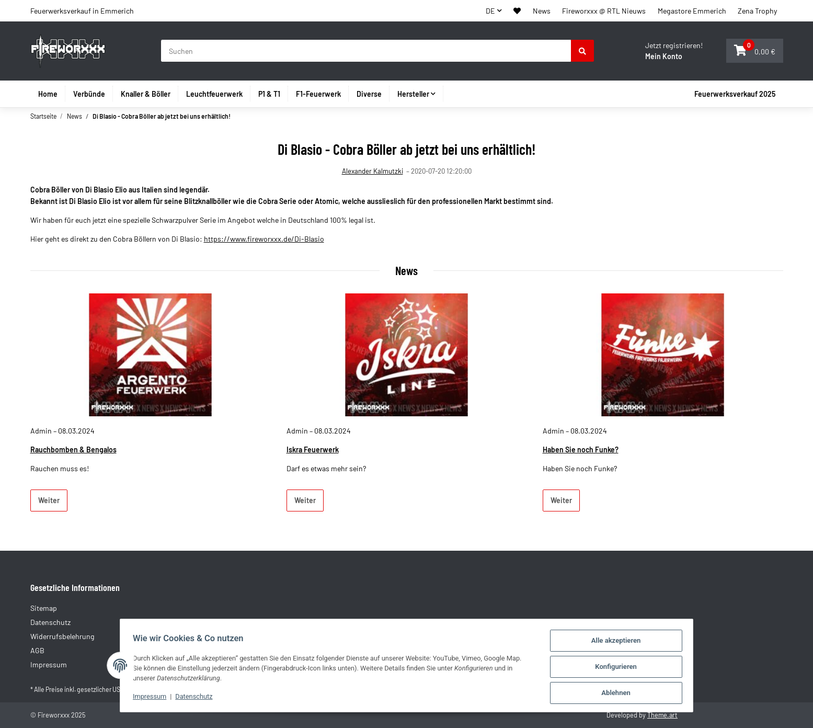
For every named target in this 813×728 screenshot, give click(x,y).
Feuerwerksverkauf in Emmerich (82, 10)
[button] (517, 10)
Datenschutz (191, 697)
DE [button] (490, 10)
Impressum (146, 697)
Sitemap (43, 608)
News (542, 10)
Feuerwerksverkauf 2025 (734, 93)
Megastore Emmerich (692, 10)
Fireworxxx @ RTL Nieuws (604, 10)
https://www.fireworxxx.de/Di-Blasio (264, 238)
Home (48, 93)
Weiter (49, 500)
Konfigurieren (620, 668)
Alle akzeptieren (620, 642)
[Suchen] (366, 51)
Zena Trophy (757, 10)
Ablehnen (620, 693)
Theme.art (662, 715)
